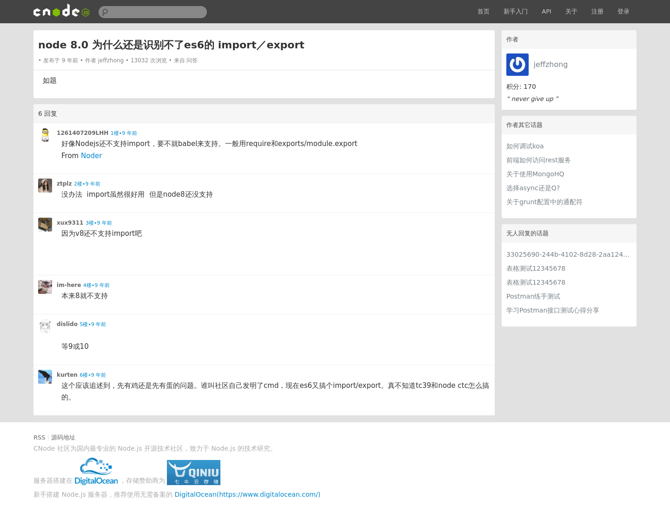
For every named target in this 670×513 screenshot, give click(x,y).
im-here (69, 285)
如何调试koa (525, 146)
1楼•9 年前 (124, 133)
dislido (67, 324)
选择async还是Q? (533, 188)
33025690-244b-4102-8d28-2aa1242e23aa (569, 254)
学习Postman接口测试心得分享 (552, 310)
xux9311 (70, 223)
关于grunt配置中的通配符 (544, 202)
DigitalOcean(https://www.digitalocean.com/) (248, 494)
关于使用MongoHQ (535, 174)
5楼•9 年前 (93, 324)
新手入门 (516, 11)
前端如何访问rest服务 (538, 160)
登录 (623, 11)
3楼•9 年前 (99, 223)
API (546, 11)
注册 (597, 11)
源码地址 (63, 437)
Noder (91, 156)
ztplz (64, 183)
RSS (39, 437)
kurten (67, 375)
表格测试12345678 (535, 268)
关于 (571, 11)
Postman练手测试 (533, 296)
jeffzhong (551, 64)
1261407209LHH (82, 133)
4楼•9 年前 (96, 285)
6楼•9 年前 (93, 375)
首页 (484, 11)
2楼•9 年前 (87, 184)
